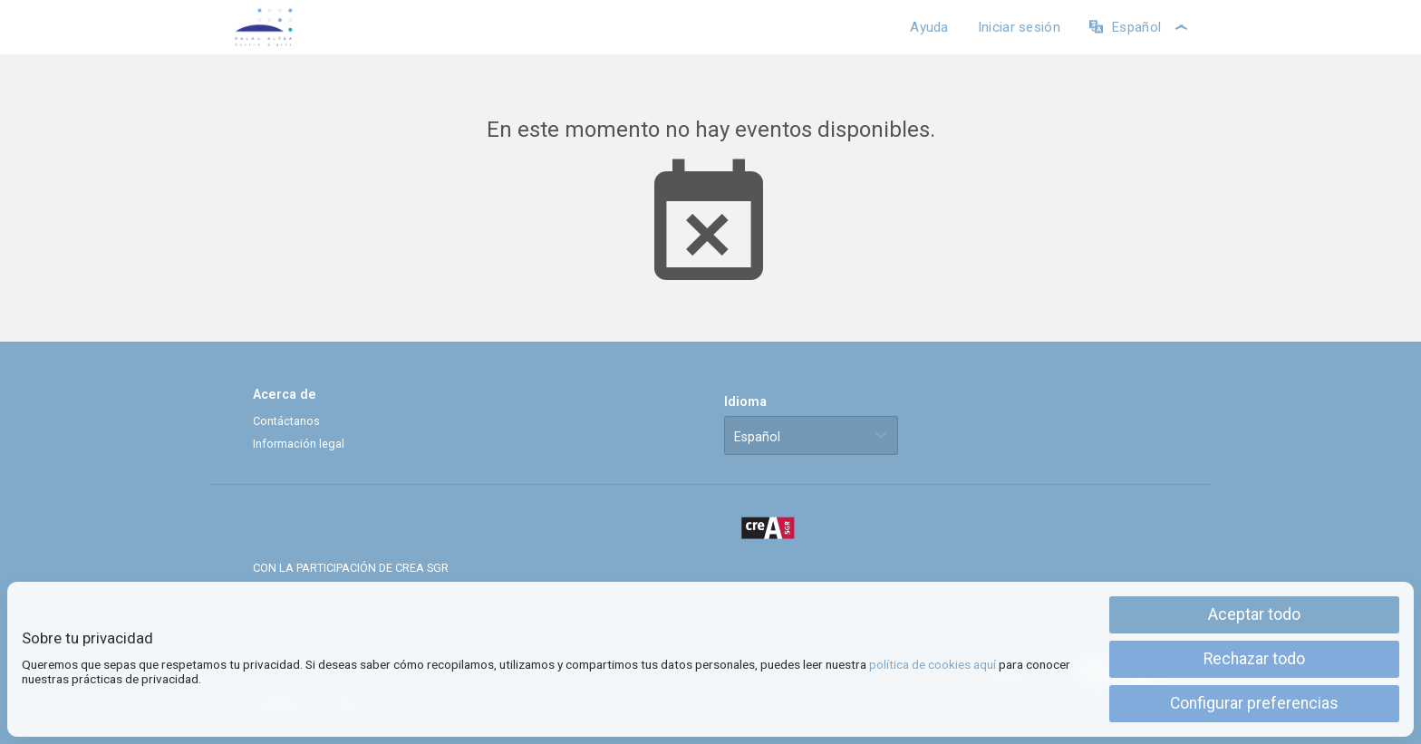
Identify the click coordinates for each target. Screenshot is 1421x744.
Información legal (298, 443)
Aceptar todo (1254, 614)
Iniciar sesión (1019, 27)
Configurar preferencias (1254, 703)
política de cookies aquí (932, 664)
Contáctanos (286, 421)
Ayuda (929, 27)
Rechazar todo (1254, 659)
